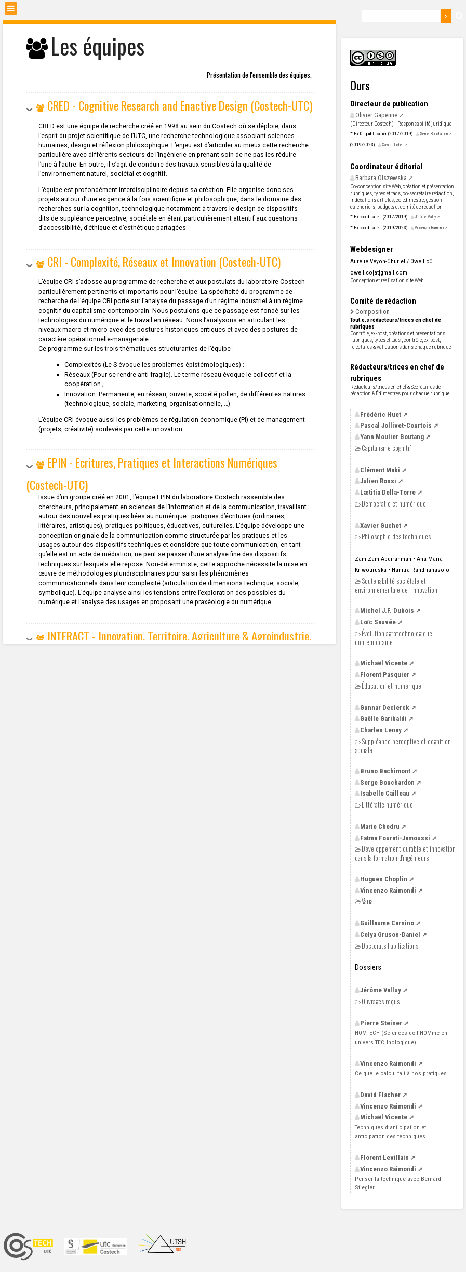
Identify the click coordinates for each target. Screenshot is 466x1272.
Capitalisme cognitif (386, 448)
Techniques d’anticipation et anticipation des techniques (390, 1132)
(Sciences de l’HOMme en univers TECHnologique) (401, 1037)
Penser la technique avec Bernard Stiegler (398, 1183)
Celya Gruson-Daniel (390, 934)
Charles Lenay (381, 730)
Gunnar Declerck (384, 708)
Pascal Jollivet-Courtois (396, 425)
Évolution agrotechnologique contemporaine (393, 637)
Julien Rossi (378, 481)
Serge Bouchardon (434, 133)
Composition (372, 312)
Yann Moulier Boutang (392, 437)
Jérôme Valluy (425, 217)
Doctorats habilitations (390, 946)
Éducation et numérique (391, 686)
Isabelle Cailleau (384, 793)
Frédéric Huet (380, 414)
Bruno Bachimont (385, 771)
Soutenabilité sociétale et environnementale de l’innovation (396, 585)
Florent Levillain (384, 1157)
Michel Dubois (387, 610)
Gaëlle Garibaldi (383, 718)
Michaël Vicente (383, 663)
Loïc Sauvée (378, 622)
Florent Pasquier (384, 674)
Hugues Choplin (383, 879)
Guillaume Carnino (387, 923)
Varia (367, 901)
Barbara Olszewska (381, 178)
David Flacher (380, 1095)
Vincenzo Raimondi (429, 227)
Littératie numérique (387, 805)
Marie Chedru (380, 826)
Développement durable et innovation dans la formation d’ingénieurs (405, 853)
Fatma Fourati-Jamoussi (395, 838)
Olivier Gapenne (376, 115)
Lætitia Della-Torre (388, 492)
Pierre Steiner (381, 1023)
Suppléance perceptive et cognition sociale (403, 745)
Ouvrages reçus (381, 1001)
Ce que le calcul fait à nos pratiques (401, 1073)
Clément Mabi (380, 470)
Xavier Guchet (393, 144)
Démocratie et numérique (394, 504)
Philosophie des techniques (396, 536)
